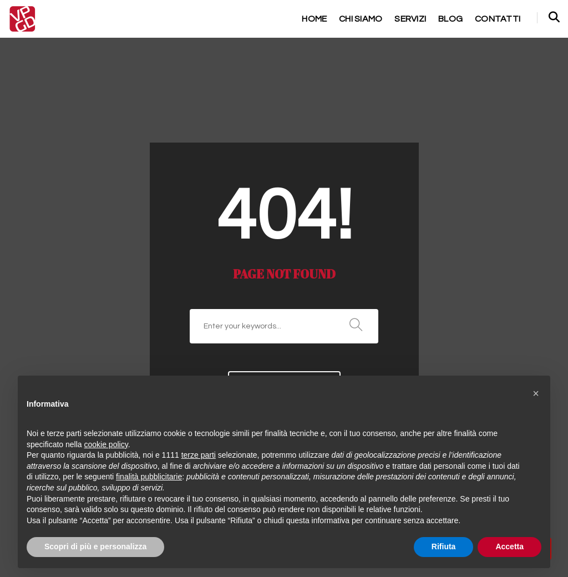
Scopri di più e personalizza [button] (95, 546)
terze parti (198, 455)
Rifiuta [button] (444, 546)
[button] (536, 393)
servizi (404, 18)
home (296, 18)
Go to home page (284, 294)
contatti (496, 18)
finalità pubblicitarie (149, 476)
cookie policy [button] (106, 444)
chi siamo (348, 18)
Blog (448, 18)
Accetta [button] (509, 546)
